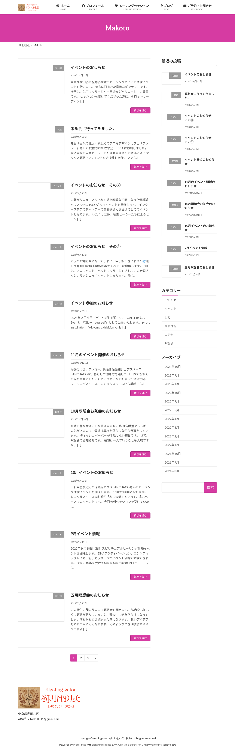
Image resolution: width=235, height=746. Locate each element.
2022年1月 (172, 445)
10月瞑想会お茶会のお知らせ (96, 411)
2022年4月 (172, 418)
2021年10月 (173, 453)
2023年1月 (172, 384)
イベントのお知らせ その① (96, 246)
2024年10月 (173, 366)
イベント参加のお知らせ (92, 303)
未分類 (169, 334)
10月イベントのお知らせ (92, 472)
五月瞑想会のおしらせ (90, 595)
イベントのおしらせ (88, 67)
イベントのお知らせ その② (96, 185)
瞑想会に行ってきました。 (93, 128)
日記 (168, 317)
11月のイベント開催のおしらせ (98, 354)
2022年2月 (172, 436)
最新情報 (171, 326)
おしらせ (171, 300)
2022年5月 (172, 410)
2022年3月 (172, 427)
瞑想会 (169, 343)
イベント (171, 308)
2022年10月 (173, 393)
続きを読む (140, 110)
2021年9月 (172, 462)
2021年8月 (172, 471)
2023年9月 (172, 375)
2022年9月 (172, 401)
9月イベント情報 (85, 533)
